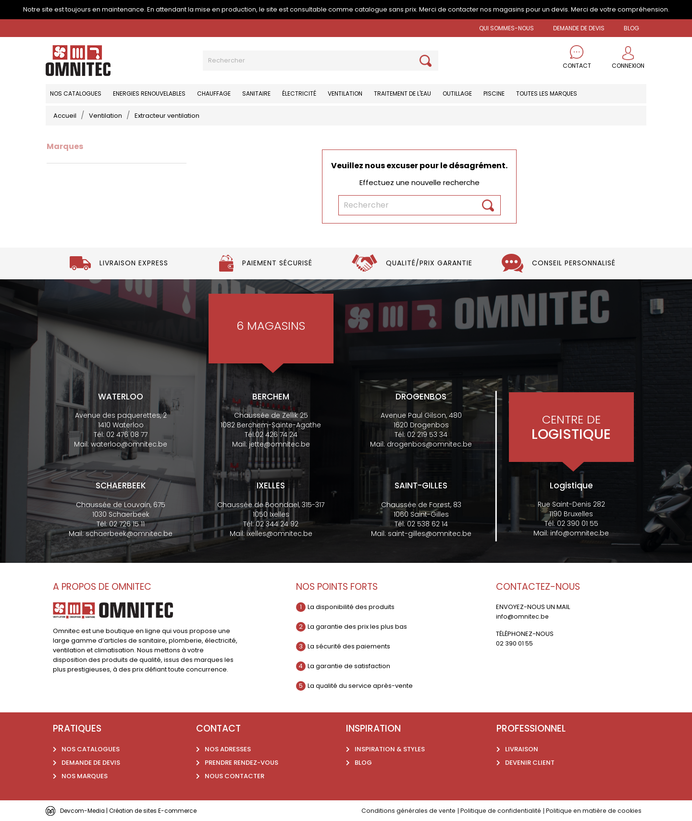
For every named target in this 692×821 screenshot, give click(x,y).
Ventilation (345, 93)
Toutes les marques (546, 93)
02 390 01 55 (577, 523)
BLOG (631, 28)
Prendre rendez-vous (241, 762)
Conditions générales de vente (400, 810)
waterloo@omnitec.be (129, 444)
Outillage (457, 93)
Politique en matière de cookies (592, 810)
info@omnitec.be (579, 533)
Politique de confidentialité (495, 810)
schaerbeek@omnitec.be (129, 533)
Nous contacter (234, 776)
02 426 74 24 (276, 434)
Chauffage (214, 93)
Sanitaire (256, 93)
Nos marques (85, 776)
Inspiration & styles (390, 749)
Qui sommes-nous (506, 28)
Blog (363, 762)
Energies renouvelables (149, 93)
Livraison (521, 749)
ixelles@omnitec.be (279, 533)
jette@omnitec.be (279, 444)
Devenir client (530, 762)
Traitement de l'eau (402, 93)
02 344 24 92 (277, 524)
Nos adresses (228, 749)
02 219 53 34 (427, 434)
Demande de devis (579, 28)
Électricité (299, 93)
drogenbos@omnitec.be (429, 444)
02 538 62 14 (427, 524)
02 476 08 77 (127, 434)
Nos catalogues (75, 93)
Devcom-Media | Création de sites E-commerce (135, 810)
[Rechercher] (320, 60)
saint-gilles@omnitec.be (429, 533)
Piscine (494, 93)
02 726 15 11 (127, 524)
